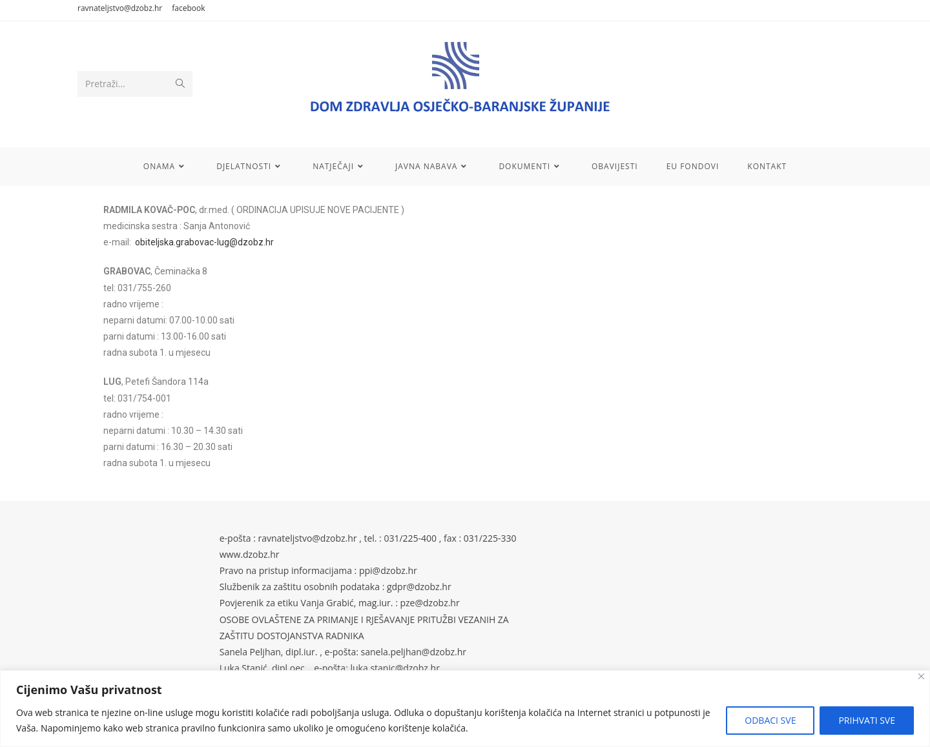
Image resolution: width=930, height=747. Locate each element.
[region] (465, 708)
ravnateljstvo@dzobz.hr (120, 8)
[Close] (921, 676)
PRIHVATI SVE (866, 720)
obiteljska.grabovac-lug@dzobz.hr (204, 242)
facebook (188, 8)
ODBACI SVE (770, 720)
